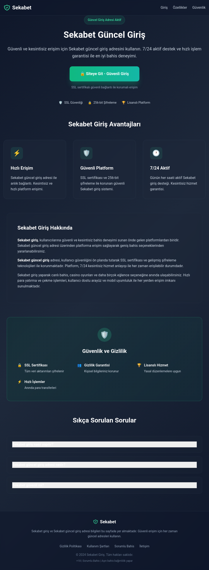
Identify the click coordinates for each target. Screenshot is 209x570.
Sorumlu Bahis (124, 546)
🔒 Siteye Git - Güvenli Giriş (104, 73)
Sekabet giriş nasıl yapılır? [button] (32, 444)
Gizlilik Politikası (71, 546)
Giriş (164, 7)
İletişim (144, 546)
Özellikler (180, 7)
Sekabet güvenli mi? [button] (28, 485)
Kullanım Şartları (98, 546)
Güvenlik (199, 7)
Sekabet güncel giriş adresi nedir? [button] (38, 465)
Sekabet (17, 7)
